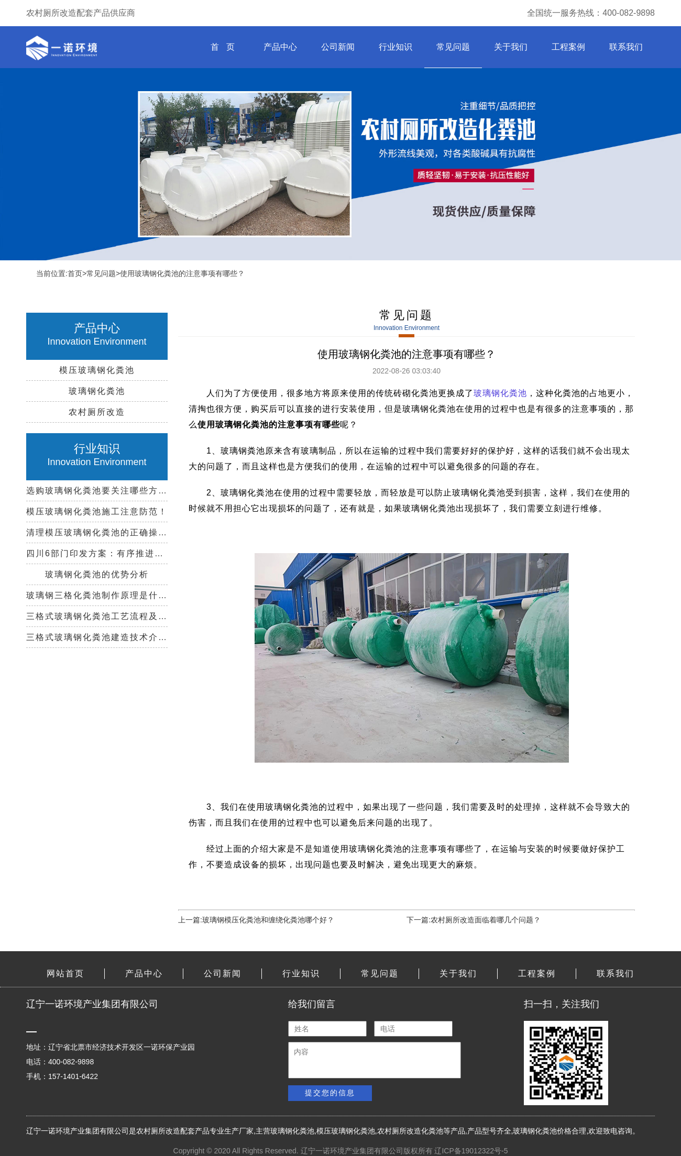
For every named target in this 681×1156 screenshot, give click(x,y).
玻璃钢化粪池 (500, 393)
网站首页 (65, 973)
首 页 (222, 46)
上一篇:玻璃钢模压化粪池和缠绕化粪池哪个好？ (256, 920)
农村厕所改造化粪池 (410, 1131)
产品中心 (280, 46)
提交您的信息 (330, 1092)
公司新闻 (338, 46)
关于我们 (511, 46)
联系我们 (626, 46)
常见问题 (453, 46)
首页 (75, 273)
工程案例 (568, 46)
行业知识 (395, 46)
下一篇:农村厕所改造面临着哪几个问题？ (474, 920)
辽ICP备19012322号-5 (471, 1151)
